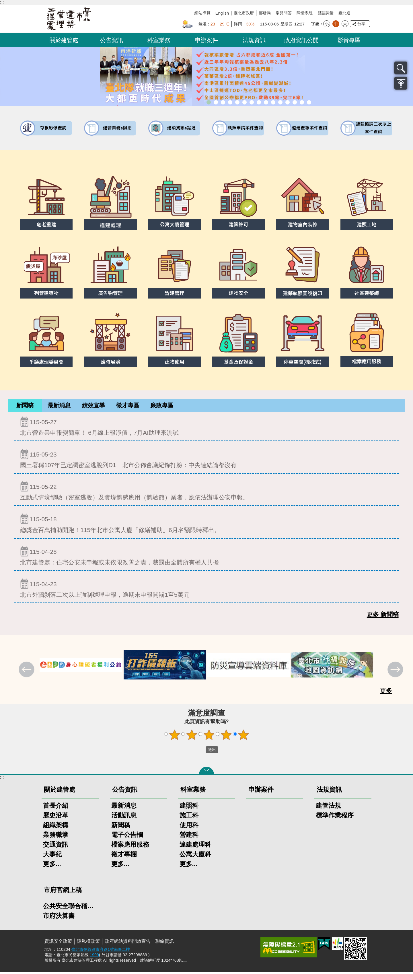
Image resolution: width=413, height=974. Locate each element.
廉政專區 (162, 406)
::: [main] (2, 49)
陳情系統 (305, 13)
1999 (94, 957)
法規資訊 (254, 40)
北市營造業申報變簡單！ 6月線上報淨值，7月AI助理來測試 (206, 428)
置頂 (400, 83)
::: (2, 2)
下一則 (396, 672)
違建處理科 (195, 846)
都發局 (265, 13)
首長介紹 (55, 807)
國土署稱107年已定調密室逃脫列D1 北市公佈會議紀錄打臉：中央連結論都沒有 (206, 461)
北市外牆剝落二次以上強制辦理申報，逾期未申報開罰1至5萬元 (206, 590)
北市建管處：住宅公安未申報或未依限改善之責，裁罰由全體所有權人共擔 (206, 558)
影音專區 (349, 40)
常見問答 (284, 13)
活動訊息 (124, 817)
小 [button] (327, 23)
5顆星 (243, 737)
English (222, 13)
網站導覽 (202, 13)
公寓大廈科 (195, 856)
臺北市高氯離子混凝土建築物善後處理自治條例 (295, 102)
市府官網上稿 (63, 892)
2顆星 (191, 737)
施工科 (189, 817)
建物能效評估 (287, 102)
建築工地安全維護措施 (302, 102)
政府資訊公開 (301, 40)
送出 (200, 752)
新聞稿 (25, 406)
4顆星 (226, 737)
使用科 (189, 827)
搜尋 (400, 68)
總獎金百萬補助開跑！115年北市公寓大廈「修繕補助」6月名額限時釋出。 (206, 525)
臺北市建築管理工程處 (69, 18)
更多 (386, 692)
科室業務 (158, 40)
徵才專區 (128, 406)
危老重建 (259, 102)
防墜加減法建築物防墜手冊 (280, 102)
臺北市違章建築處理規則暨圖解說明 (230, 102)
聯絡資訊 (164, 943)
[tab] (25, 406)
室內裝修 (252, 102)
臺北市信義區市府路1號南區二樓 (100, 951)
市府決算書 (59, 918)
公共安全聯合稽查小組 (70, 908)
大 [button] (345, 23)
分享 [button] (361, 23)
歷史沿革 (55, 817)
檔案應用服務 (130, 846)
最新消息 (59, 406)
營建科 (189, 837)
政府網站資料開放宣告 (128, 943)
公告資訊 (111, 40)
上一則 (27, 672)
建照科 (189, 807)
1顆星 (174, 737)
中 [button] (336, 23)
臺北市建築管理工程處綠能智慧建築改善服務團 (223, 102)
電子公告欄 (127, 837)
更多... (52, 866)
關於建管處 (64, 40)
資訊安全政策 (58, 943)
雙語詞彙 (325, 13)
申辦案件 (206, 40)
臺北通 (344, 13)
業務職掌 (55, 837)
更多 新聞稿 (383, 616)
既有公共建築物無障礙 (237, 102)
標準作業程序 (335, 817)
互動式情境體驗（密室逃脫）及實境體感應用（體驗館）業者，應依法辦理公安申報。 (206, 493)
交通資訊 (55, 846)
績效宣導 (93, 406)
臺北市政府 (244, 13)
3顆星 (209, 737)
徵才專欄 (124, 856)
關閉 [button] (206, 773)
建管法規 (328, 807)
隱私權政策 (88, 943)
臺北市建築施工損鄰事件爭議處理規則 (309, 102)
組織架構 (55, 827)
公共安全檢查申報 (273, 102)
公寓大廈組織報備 (266, 102)
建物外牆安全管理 (244, 102)
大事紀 (52, 856)
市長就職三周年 (208, 102)
